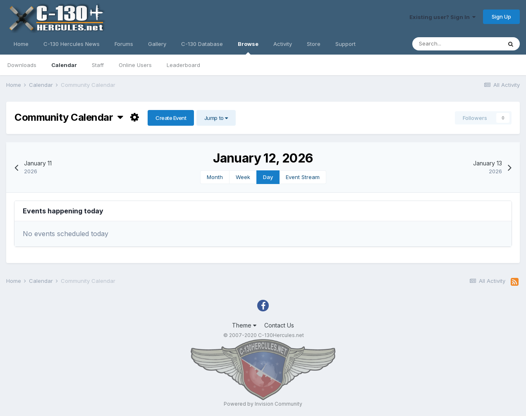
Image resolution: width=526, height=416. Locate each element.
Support (345, 44)
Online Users (135, 65)
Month (215, 177)
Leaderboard (183, 65)
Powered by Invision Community (263, 404)
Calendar (64, 65)
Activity (282, 44)
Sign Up (501, 16)
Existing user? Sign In (442, 17)
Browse (248, 48)
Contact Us (279, 325)
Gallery (157, 44)
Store (313, 44)
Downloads (21, 65)
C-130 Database (202, 44)
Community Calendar (68, 117)
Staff (98, 65)
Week (243, 177)
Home (21, 44)
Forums (124, 44)
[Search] (457, 43)
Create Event (170, 118)
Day (268, 177)
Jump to (216, 118)
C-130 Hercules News (71, 44)
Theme (244, 325)
